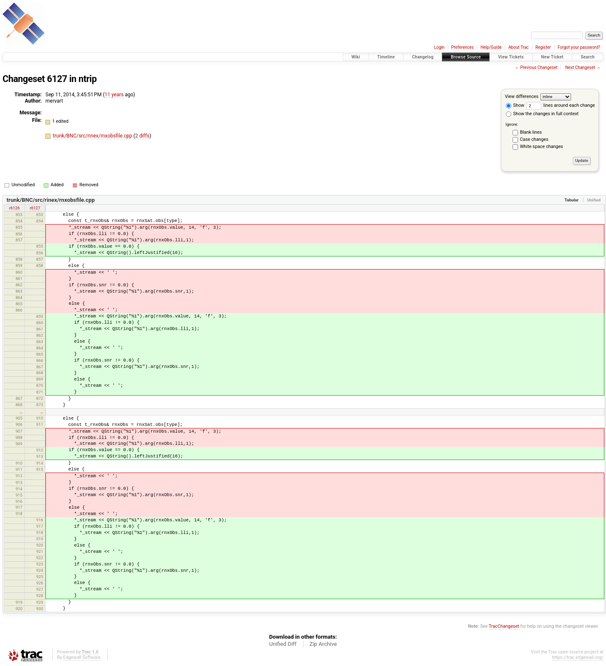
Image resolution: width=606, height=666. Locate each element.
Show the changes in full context (542, 113)
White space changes (541, 146)
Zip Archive (323, 644)
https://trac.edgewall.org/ (577, 657)
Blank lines (531, 132)
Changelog (422, 57)
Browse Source (466, 57)
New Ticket (552, 57)
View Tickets (511, 57)
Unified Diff (282, 644)
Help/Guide (491, 47)
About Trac (518, 47)
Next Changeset (580, 67)
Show (515, 105)
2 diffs (142, 136)
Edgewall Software (82, 657)
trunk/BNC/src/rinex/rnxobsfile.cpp (93, 136)
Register (543, 47)
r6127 (35, 208)
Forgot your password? (579, 47)
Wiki (355, 57)
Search (588, 57)
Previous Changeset (539, 67)
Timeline (386, 57)
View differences (522, 96)
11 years (114, 95)
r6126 (14, 208)
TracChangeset (504, 626)
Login (439, 47)
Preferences (462, 47)
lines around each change (560, 105)
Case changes (534, 139)
